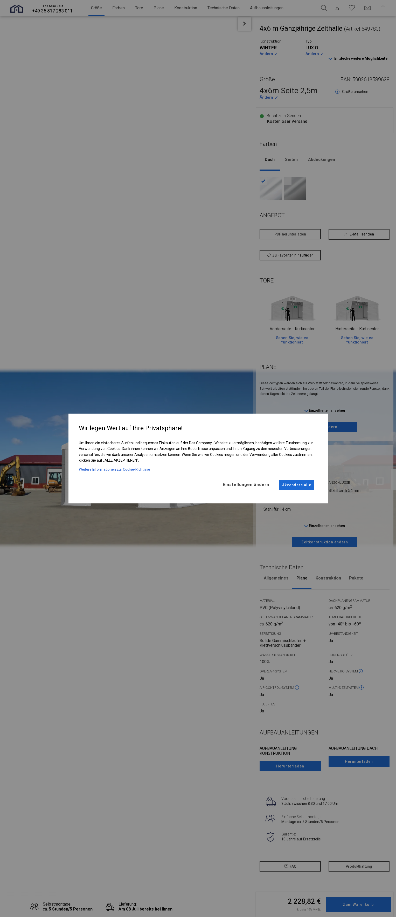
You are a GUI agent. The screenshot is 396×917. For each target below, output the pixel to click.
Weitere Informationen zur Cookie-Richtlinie (114, 467)
